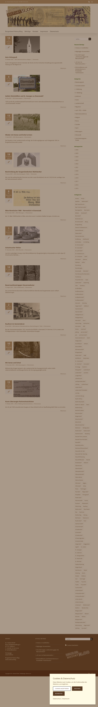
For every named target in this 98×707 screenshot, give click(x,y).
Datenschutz (57, 699)
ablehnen (77, 688)
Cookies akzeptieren (62, 688)
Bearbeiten (58, 693)
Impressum (65, 699)
